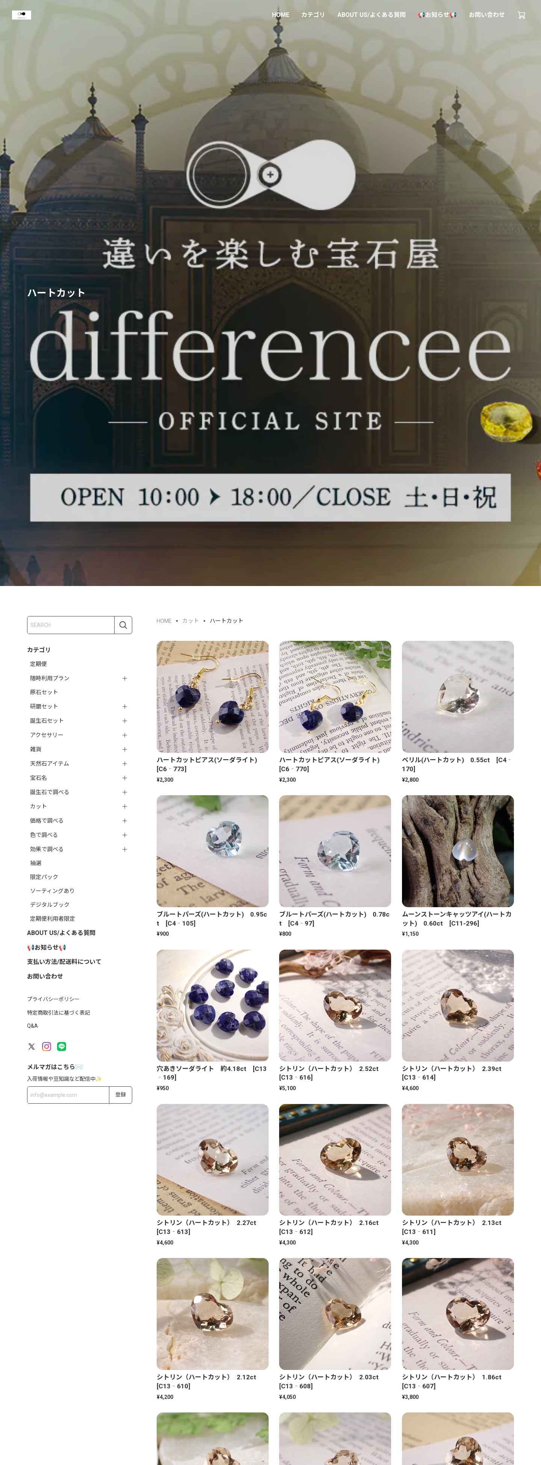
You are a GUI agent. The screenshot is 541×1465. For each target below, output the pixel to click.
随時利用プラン (50, 678)
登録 (120, 1095)
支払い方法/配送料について (64, 961)
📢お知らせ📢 (437, 14)
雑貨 (35, 749)
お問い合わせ (487, 14)
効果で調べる (47, 849)
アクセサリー (46, 735)
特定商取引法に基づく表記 (58, 1013)
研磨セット (44, 706)
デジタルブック (50, 905)
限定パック (44, 877)
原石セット (44, 692)
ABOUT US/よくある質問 (371, 14)
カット (38, 806)
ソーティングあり (52, 891)
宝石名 (38, 778)
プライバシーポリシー (53, 999)
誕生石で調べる (50, 792)
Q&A (32, 1026)
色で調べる (44, 835)
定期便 (38, 664)
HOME (280, 14)
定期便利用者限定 (52, 918)
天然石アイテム (49, 763)
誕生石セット (47, 720)
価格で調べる (47, 820)
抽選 (35, 863)
